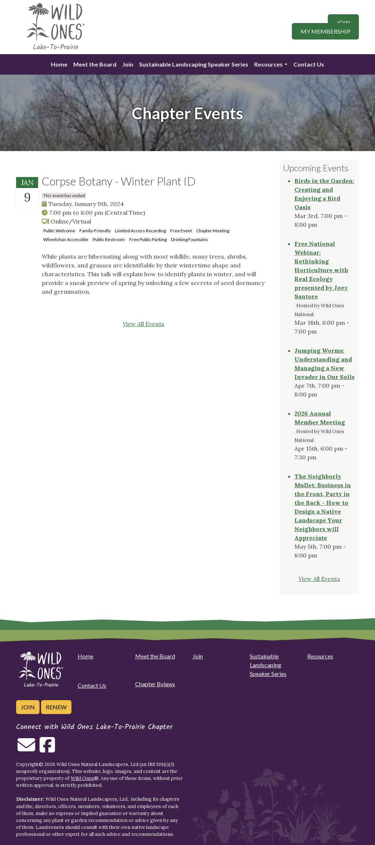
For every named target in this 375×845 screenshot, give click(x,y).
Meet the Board (94, 64)
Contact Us (308, 64)
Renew (56, 706)
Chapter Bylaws (155, 683)
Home (59, 64)
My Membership (325, 31)
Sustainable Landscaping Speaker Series (193, 64)
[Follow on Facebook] (47, 749)
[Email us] (26, 749)
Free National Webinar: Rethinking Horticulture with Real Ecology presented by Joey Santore (321, 270)
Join (343, 22)
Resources (268, 64)
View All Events (143, 323)
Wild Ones (82, 778)
